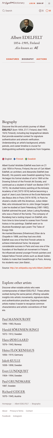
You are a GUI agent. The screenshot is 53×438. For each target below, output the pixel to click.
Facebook (6, 416)
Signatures (12, 59)
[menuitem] (12, 59)
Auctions (41, 59)
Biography (28, 59)
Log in (32, 3)
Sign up (40, 3)
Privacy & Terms (16, 411)
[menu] (49, 3)
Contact (29, 411)
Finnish (18, 159)
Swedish (30, 159)
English (7, 159)
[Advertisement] (27, 90)
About (4, 411)
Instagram (17, 416)
